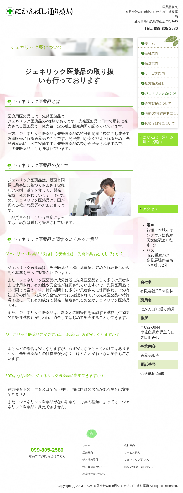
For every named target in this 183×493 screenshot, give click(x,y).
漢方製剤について (158, 103)
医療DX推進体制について (161, 113)
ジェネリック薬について (161, 93)
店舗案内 (151, 63)
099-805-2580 (166, 28)
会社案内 (151, 53)
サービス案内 (155, 73)
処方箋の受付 (155, 83)
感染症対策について (160, 123)
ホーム (150, 43)
